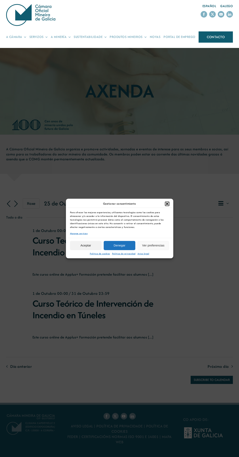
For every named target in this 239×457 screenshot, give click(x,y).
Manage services (79, 233)
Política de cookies (100, 253)
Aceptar (85, 245)
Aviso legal (143, 253)
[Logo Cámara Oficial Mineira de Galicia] (31, 6)
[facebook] (204, 14)
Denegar (120, 245)
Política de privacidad (124, 253)
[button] (167, 204)
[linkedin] (229, 14)
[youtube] (221, 14)
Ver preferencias (153, 245)
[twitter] (212, 14)
